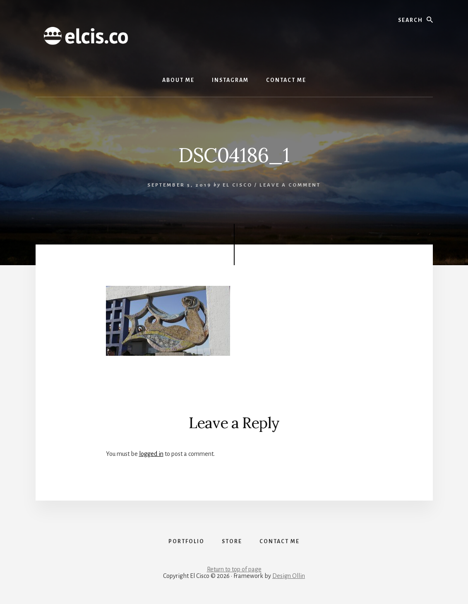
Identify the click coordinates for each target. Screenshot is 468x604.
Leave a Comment (290, 185)
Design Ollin (288, 576)
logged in (151, 454)
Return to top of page (234, 569)
